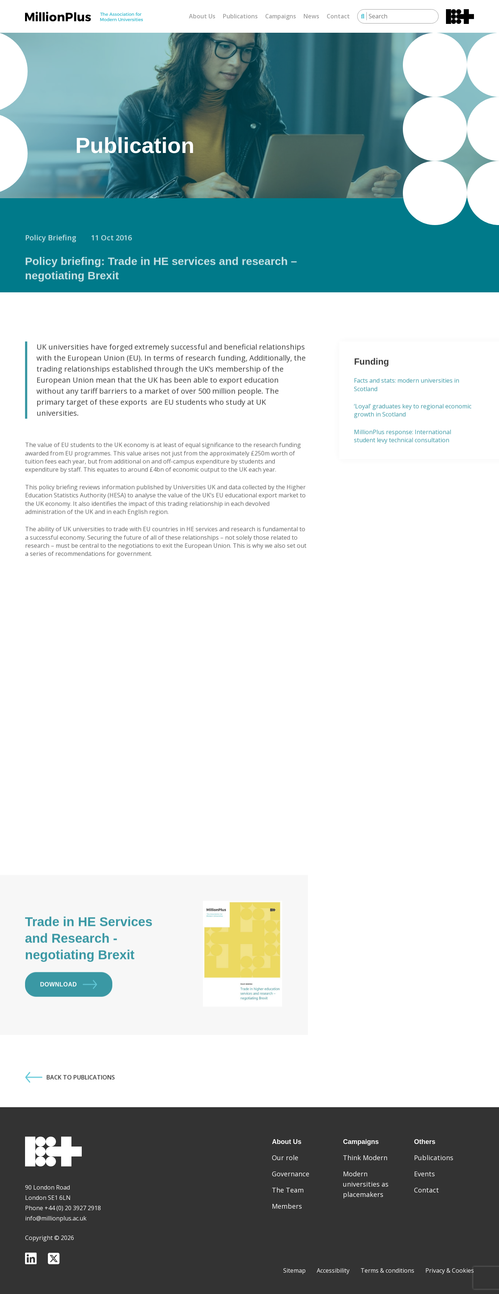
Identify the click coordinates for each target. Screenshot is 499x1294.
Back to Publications (70, 1100)
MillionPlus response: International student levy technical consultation (402, 459)
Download (68, 1007)
